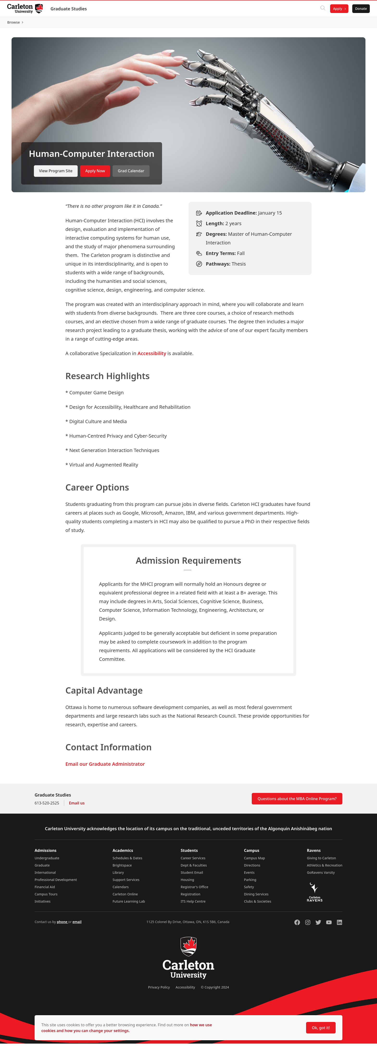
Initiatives (42, 903)
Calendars (121, 889)
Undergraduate (47, 860)
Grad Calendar (131, 173)
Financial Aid (45, 889)
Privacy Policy (159, 989)
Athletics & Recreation (324, 867)
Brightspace (122, 867)
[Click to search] (322, 8)
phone (62, 924)
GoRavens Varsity (321, 875)
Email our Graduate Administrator (105, 766)
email (77, 924)
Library (118, 875)
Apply (337, 8)
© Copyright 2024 (215, 989)
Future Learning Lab (129, 903)
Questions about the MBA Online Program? (297, 801)
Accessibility (152, 355)
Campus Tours (46, 896)
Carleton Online (125, 896)
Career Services (193, 860)
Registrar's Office (194, 889)
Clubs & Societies (257, 903)
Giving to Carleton (321, 860)
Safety (249, 889)
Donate (360, 8)
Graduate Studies (69, 9)
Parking (250, 882)
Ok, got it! (321, 1027)
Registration (191, 896)
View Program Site (55, 173)
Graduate (42, 867)
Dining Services (256, 896)
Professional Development (56, 882)
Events (249, 875)
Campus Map (254, 860)
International (45, 875)
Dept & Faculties (194, 867)
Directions (252, 867)
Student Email (192, 875)
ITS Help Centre (193, 903)
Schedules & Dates (127, 860)
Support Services (126, 882)
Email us (77, 805)
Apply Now (95, 173)
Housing (187, 882)
